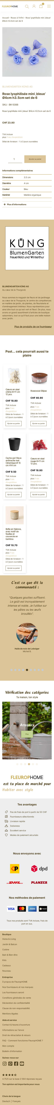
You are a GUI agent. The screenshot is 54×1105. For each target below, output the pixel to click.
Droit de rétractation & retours (16, 1035)
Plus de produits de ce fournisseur (33, 326)
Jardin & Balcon (9, 944)
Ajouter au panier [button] (13, 423)
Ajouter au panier (35, 159)
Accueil (5, 18)
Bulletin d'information (12, 1051)
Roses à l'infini (17, 18)
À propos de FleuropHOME (14, 982)
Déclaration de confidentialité (16, 1003)
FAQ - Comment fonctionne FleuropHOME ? (22, 1040)
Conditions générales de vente (16, 998)
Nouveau (6, 971)
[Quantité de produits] (15, 159)
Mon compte (8, 1046)
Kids (4, 960)
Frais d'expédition (15, 137)
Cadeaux (6, 965)
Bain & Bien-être (9, 955)
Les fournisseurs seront (13, 992)
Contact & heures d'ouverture (16, 1024)
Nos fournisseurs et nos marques (17, 987)
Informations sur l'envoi (13, 1030)
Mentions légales (10, 1013)
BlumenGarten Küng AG (17, 86)
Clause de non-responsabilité (16, 1008)
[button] (11, 670)
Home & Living (9, 939)
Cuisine (5, 949)
